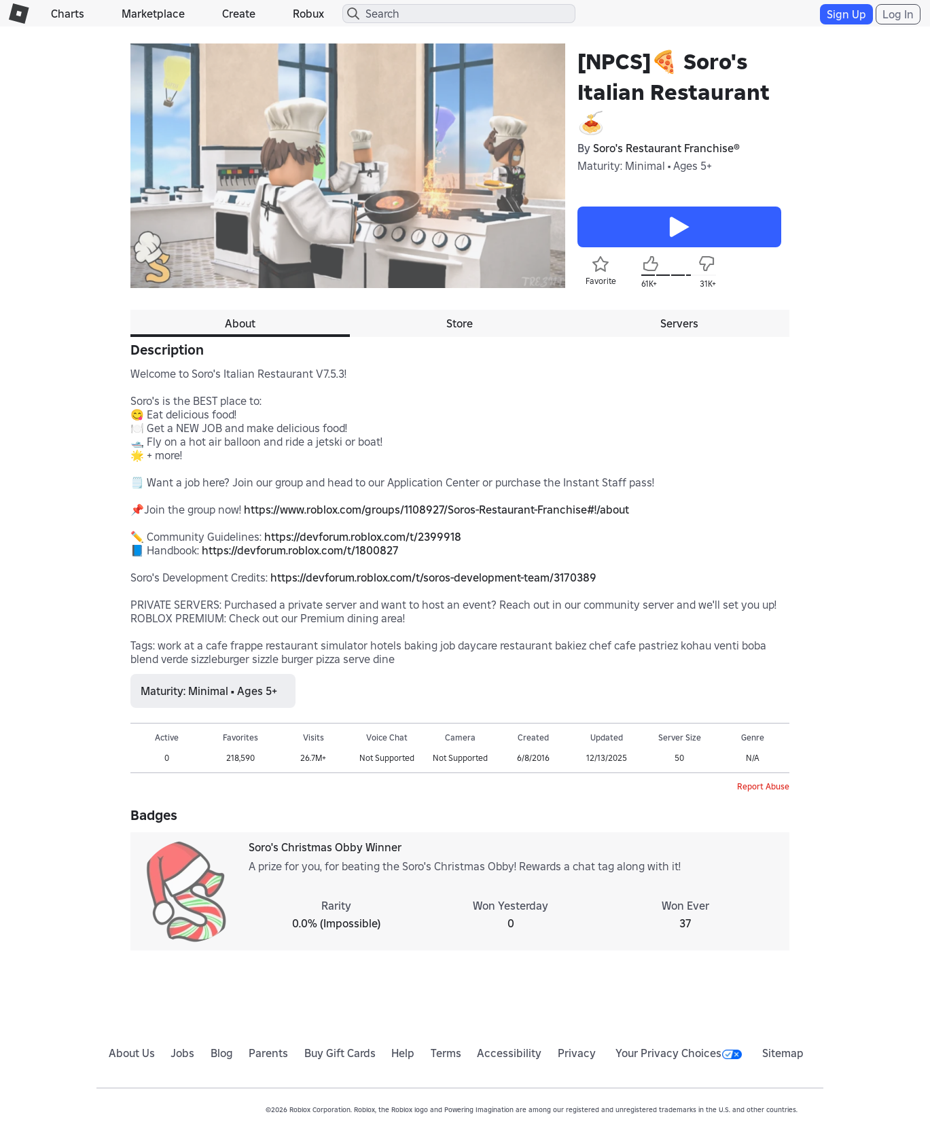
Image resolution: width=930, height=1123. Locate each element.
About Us (132, 1053)
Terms (446, 1053)
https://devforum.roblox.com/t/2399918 (362, 536)
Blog (222, 1053)
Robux (308, 13)
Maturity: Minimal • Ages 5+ (644, 166)
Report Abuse (763, 786)
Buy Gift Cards (340, 1053)
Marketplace (153, 13)
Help (402, 1053)
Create (238, 13)
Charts (67, 13)
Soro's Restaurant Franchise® (666, 148)
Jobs (182, 1053)
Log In (898, 14)
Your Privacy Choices (678, 1053)
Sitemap (783, 1053)
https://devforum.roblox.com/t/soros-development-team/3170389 (433, 577)
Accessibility (509, 1053)
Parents (268, 1053)
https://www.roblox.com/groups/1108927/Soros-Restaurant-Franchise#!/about (436, 509)
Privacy (577, 1053)
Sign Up (846, 14)
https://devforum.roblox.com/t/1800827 (300, 550)
